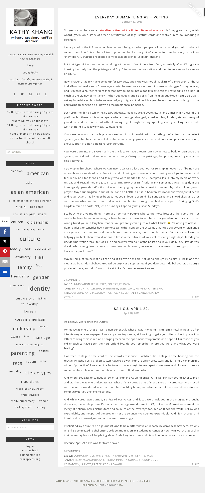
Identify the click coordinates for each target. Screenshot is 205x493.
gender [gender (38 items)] (41, 277)
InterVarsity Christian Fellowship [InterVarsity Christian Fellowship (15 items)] (29, 301)
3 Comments (72, 279)
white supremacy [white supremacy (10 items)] (23, 401)
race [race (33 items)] (17, 363)
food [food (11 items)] (39, 265)
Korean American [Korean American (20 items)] (30, 319)
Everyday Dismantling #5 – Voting (131, 17)
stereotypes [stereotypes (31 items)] (38, 373)
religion (124, 284)
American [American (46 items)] (38, 173)
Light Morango (107, 485)
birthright (78, 288)
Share (195, 297)
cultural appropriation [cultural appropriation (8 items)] (30, 229)
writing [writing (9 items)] (40, 407)
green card (127, 288)
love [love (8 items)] (26, 336)
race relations (102, 464)
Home (30, 65)
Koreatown (71, 464)
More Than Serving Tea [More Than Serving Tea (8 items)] (30, 344)
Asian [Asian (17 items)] (30, 182)
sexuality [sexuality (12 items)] (15, 371)
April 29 (76, 460)
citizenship (94, 288)
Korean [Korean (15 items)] (30, 311)
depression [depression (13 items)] (43, 248)
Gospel (132, 460)
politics (113, 284)
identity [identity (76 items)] (39, 288)
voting (68, 297)
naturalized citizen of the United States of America (130, 30)
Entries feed (30, 450)
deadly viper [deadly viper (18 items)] (20, 249)
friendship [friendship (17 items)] (20, 276)
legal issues (98, 284)
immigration (82, 284)
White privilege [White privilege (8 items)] (30, 394)
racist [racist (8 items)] (43, 361)
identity (140, 455)
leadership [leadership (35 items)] (23, 328)
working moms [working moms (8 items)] (23, 407)
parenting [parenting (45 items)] (23, 353)
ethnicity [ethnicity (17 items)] (23, 257)
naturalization (95, 292)
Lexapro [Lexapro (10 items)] (15, 336)
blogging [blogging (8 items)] (21, 206)
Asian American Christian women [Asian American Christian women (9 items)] (30, 200)
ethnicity (108, 455)
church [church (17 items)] (17, 222)
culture (95, 455)
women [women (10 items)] (44, 401)
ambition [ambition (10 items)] (17, 171)
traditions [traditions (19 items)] (30, 381)
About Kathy (30, 72)
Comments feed (30, 455)
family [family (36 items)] (25, 267)
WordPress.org (30, 459)
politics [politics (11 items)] (44, 351)
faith (118, 455)
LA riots (86, 464)
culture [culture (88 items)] (30, 239)
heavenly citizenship (149, 288)
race (150, 455)
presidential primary (132, 292)
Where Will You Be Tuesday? (30, 121)
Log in (30, 446)
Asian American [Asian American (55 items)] (30, 192)
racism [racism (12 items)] (31, 361)
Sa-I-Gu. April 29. (131, 309)
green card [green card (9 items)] (17, 285)
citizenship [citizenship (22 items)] (38, 222)
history (128, 455)
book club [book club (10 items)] (37, 207)
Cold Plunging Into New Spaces (30, 133)
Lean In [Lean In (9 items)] (43, 326)
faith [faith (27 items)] (40, 257)
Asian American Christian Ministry (105, 460)
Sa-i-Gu (117, 464)
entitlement (110, 288)
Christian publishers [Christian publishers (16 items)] (30, 214)
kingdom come (73, 292)
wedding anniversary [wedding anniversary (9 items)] (30, 388)
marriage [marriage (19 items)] (41, 337)
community (81, 455)
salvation (153, 292)
